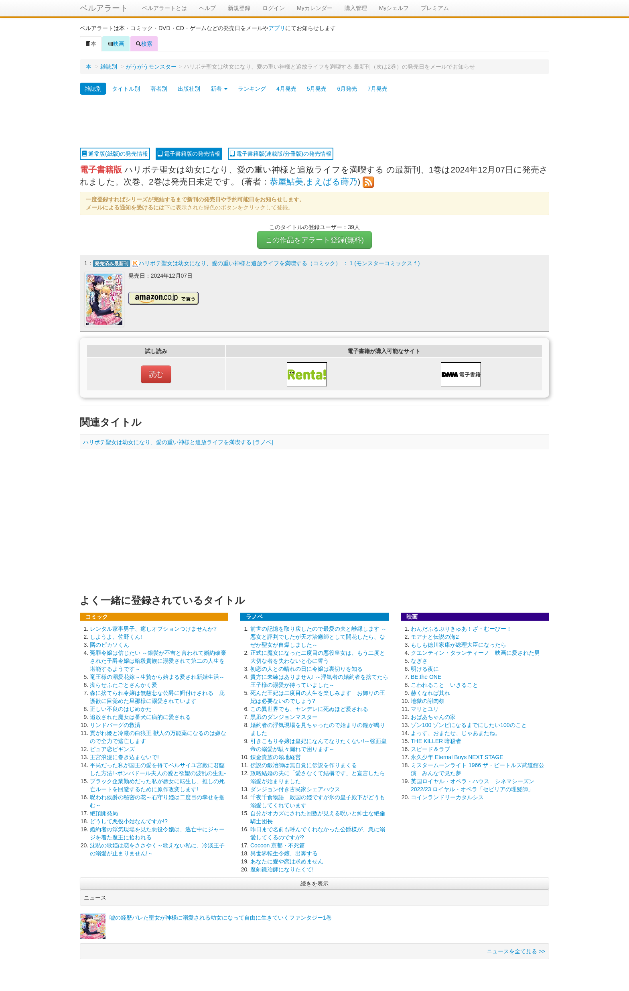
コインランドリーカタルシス (447, 797)
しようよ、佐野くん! (116, 636)
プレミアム (435, 8)
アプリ (276, 28)
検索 (144, 44)
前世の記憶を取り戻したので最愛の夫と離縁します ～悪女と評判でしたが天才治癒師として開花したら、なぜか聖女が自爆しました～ (318, 636)
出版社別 (189, 88)
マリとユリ (425, 708)
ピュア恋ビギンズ (112, 748)
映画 (116, 44)
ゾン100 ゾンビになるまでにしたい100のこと (469, 724)
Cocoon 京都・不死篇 (277, 845)
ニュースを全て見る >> (516, 951)
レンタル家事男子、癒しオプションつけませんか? (153, 628)
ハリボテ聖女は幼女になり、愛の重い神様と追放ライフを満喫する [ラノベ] (178, 442)
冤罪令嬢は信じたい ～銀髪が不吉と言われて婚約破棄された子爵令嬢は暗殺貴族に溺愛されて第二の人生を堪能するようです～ (158, 660)
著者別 (158, 88)
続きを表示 (314, 883)
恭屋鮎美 (286, 181)
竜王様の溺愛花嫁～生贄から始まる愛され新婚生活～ (157, 676)
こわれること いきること (444, 684)
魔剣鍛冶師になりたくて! (282, 869)
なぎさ (419, 660)
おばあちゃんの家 (433, 716)
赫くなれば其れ (430, 692)
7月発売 (377, 88)
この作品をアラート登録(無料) (314, 240)
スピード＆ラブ (430, 748)
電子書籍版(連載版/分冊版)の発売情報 (280, 153)
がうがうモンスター (151, 66)
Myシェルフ (394, 8)
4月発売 (286, 88)
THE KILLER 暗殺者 (436, 740)
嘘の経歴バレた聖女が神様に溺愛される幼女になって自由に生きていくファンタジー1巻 (221, 917)
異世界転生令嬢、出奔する (284, 853)
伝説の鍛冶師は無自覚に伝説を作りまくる (303, 765)
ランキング (252, 88)
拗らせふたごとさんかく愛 (123, 684)
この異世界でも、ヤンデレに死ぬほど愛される (309, 708)
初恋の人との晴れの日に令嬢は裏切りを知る (306, 668)
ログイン (273, 8)
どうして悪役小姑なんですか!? (129, 821)
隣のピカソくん (109, 644)
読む (156, 374)
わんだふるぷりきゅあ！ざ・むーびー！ (461, 628)
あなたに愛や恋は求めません (286, 861)
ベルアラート (104, 8)
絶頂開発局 (104, 813)
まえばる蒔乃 (331, 181)
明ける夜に (425, 668)
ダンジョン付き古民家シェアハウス (295, 789)
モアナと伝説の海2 (435, 636)
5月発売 (317, 88)
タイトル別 (126, 88)
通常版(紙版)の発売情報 (115, 153)
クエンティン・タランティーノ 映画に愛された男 (475, 652)
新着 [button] (219, 88)
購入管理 (356, 8)
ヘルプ (207, 8)
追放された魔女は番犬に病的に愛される (140, 716)
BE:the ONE (426, 676)
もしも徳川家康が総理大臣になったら (458, 644)
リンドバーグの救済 (115, 724)
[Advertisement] (314, 122)
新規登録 (239, 8)
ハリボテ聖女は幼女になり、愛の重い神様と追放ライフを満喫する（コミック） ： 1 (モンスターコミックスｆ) (279, 263)
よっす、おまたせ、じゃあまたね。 (456, 732)
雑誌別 (108, 66)
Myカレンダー (315, 8)
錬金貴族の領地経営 (275, 756)
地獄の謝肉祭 (427, 700)
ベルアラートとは (164, 8)
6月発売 (347, 88)
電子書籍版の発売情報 (189, 153)
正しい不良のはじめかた (121, 708)
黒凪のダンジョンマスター (284, 716)
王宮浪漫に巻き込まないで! (124, 756)
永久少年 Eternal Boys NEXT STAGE (457, 756)
